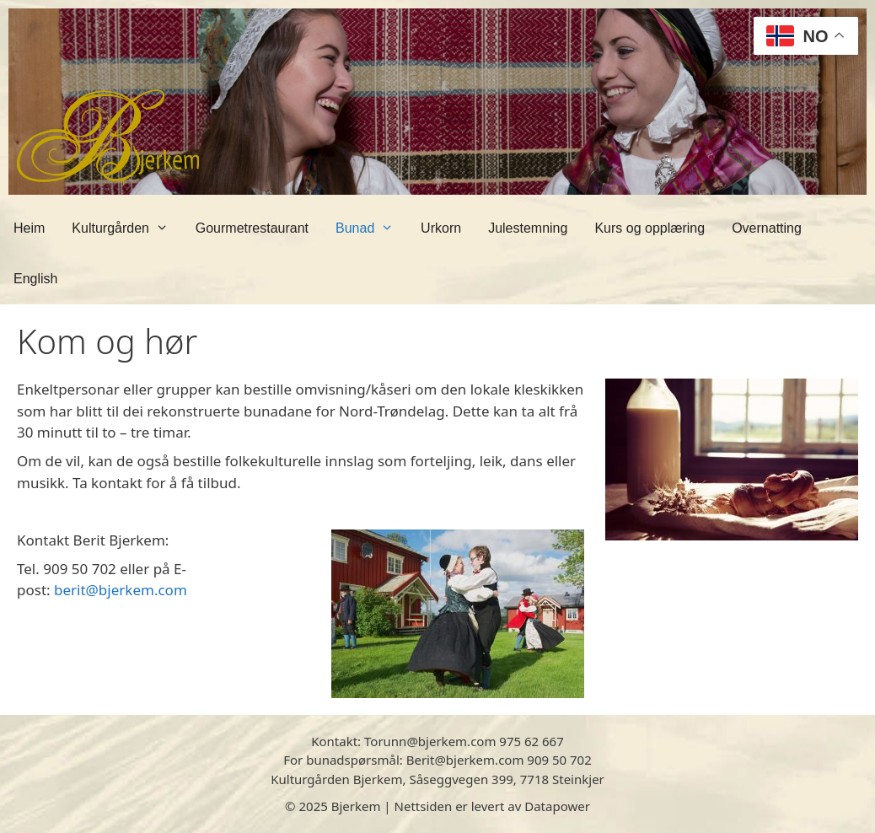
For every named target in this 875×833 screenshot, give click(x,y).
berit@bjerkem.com (120, 589)
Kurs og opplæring (649, 228)
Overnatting (767, 228)
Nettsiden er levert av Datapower (492, 806)
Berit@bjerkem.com (465, 759)
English (35, 278)
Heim (29, 228)
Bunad (371, 228)
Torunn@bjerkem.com (430, 741)
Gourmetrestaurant (252, 228)
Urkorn (441, 228)
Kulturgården (126, 228)
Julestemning (527, 228)
